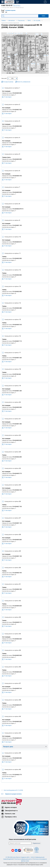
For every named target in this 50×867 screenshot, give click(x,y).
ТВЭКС (29, 20)
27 (28, 55)
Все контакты (16, 5)
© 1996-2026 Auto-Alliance (13, 857)
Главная (3, 20)
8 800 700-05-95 (8, 803)
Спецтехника (21, 20)
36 (32, 63)
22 (45, 55)
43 (12, 33)
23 (44, 55)
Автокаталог (11, 20)
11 (17, 33)
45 (37, 64)
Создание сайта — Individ (27, 857)
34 (9, 56)
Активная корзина (10, 10)
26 (10, 63)
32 (15, 54)
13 (17, 64)
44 (47, 55)
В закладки (6, 97)
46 (41, 34)
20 (26, 33)
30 (28, 70)
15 (17, 67)
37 (36, 34)
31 (16, 54)
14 (37, 34)
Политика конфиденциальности (23, 859)
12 (21, 33)
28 (28, 68)
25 (37, 55)
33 (8, 56)
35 (34, 63)
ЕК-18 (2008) (37, 20)
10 (19, 33)
